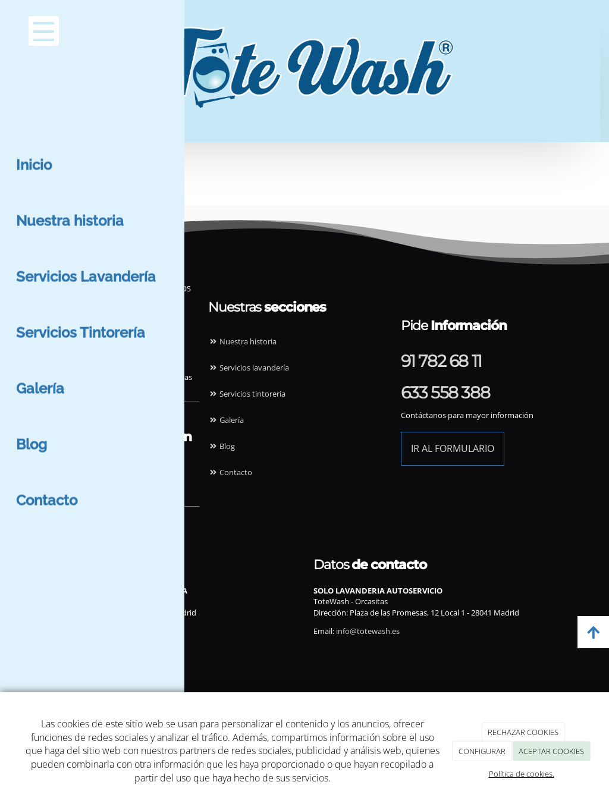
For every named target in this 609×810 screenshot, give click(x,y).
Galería (226, 420)
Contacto (230, 472)
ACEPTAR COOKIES (551, 751)
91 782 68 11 (441, 361)
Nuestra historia (242, 341)
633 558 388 (445, 392)
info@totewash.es (79, 631)
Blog (221, 446)
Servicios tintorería (246, 393)
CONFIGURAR (482, 751)
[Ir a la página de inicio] (280, 27)
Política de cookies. (521, 773)
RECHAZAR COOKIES (523, 732)
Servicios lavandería (248, 367)
